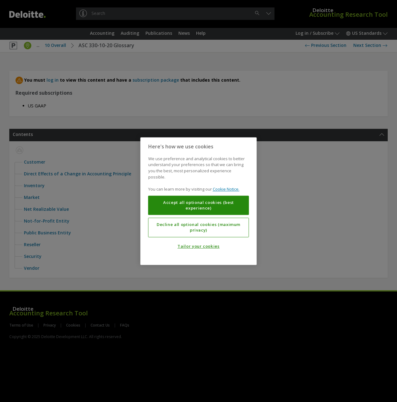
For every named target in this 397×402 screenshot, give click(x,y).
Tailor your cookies (198, 246)
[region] (199, 201)
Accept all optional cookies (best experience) (198, 205)
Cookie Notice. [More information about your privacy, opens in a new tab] (226, 189)
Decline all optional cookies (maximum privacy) (198, 227)
